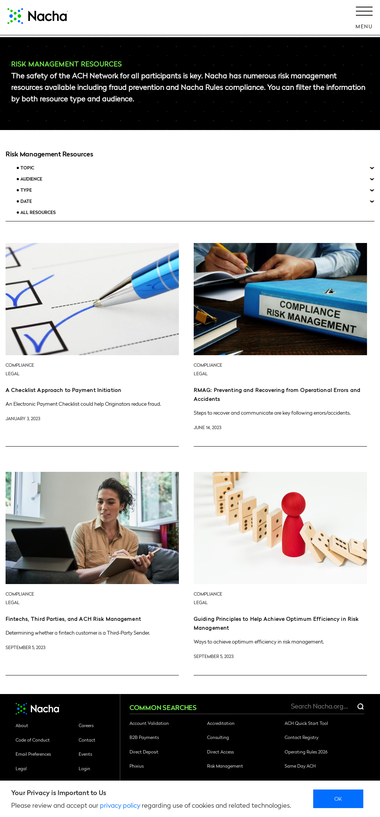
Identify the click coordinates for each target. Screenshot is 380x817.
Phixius (137, 766)
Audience (31, 179)
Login (84, 768)
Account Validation (149, 723)
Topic (27, 168)
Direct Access (220, 752)
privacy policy (120, 805)
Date (26, 201)
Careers (86, 725)
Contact (87, 740)
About (22, 725)
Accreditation (221, 723)
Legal (21, 768)
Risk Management (225, 766)
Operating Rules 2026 (306, 752)
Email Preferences (33, 754)
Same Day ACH (300, 766)
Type (26, 190)
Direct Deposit (144, 752)
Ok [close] (338, 798)
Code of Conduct (33, 740)
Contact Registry (301, 737)
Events (85, 754)
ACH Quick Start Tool (306, 723)
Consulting (218, 737)
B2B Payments (144, 737)
